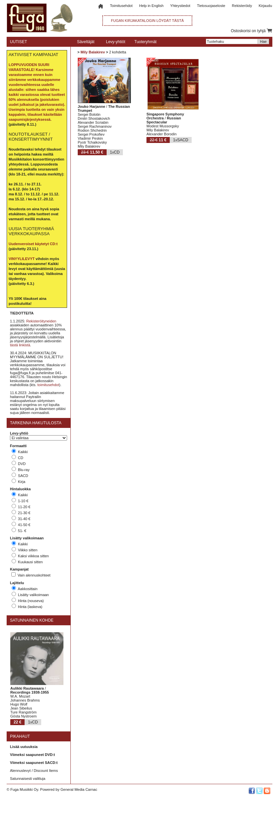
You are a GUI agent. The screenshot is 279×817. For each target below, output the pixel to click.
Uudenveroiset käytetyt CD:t (33, 244)
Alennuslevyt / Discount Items (34, 771)
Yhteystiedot (180, 6)
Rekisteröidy (242, 6)
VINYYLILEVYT (22, 259)
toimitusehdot (48, 385)
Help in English (151, 6)
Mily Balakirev (92, 52)
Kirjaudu (265, 6)
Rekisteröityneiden (41, 321)
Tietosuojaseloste (211, 6)
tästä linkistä (20, 345)
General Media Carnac (78, 789)
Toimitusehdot (121, 6)
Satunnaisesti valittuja (27, 779)
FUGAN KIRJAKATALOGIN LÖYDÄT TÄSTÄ (147, 21)
